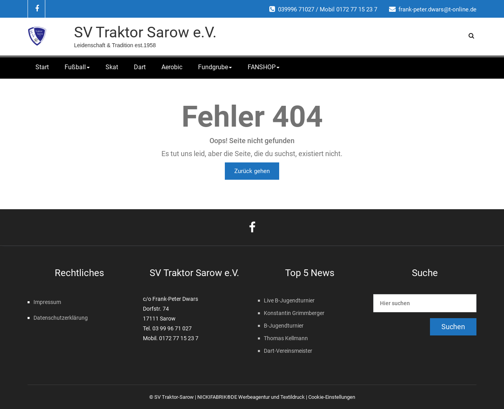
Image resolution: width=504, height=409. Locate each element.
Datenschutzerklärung (60, 318)
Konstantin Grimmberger (294, 313)
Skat (112, 67)
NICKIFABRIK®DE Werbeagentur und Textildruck (251, 397)
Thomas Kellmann (286, 338)
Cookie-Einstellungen (331, 397)
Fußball (77, 67)
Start (42, 67)
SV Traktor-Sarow (174, 397)
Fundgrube (215, 67)
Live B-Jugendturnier (289, 300)
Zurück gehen (252, 171)
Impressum (47, 302)
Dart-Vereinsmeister (288, 351)
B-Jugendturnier (284, 325)
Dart (140, 67)
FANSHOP (264, 67)
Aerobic (171, 67)
